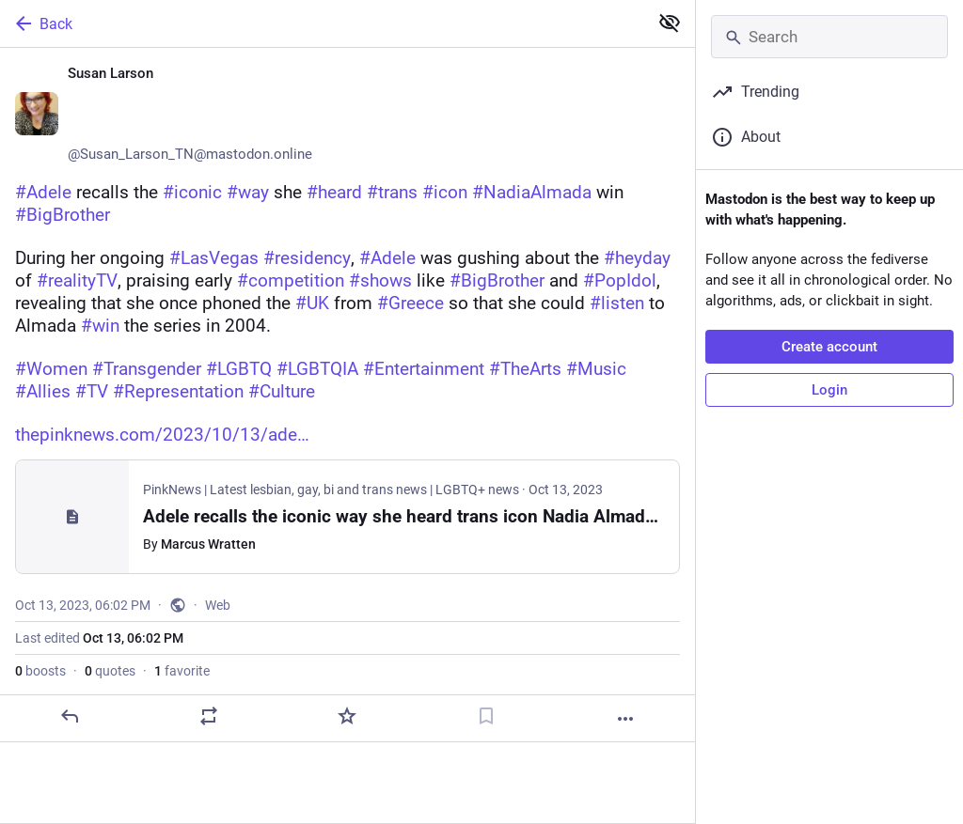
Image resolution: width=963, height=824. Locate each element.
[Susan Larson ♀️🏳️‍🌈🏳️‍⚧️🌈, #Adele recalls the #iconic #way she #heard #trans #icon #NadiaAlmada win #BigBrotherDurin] (347, 395)
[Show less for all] (669, 22)
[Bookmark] (486, 716)
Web (217, 605)
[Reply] (69, 716)
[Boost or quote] (208, 716)
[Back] (322, 23)
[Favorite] (347, 716)
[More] (625, 718)
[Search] (829, 36)
